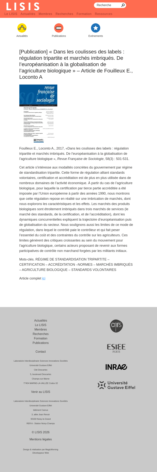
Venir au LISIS (40, 391)
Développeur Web (41, 453)
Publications (41, 342)
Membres (45, 13)
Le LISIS (10, 13)
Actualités (28, 13)
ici (43, 278)
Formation (84, 13)
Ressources (103, 13)
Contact (41, 351)
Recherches (64, 13)
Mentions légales (40, 439)
